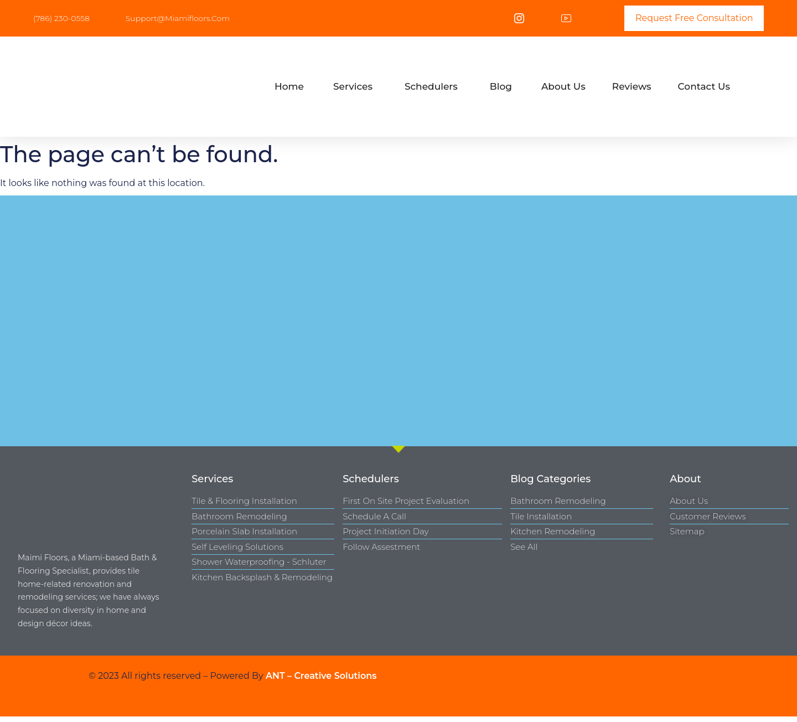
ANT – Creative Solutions (321, 676)
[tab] (289, 87)
